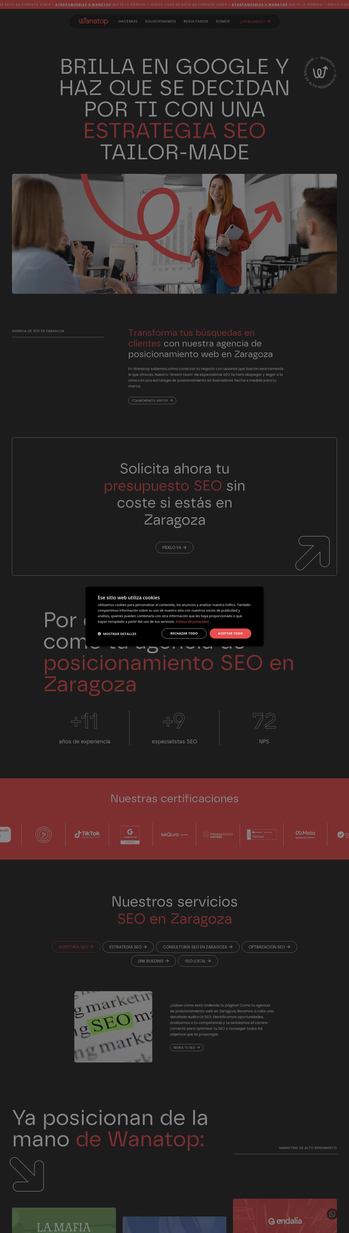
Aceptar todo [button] (230, 633)
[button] (117, 633)
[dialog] (174, 616)
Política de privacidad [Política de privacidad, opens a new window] (192, 621)
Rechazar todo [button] (184, 633)
